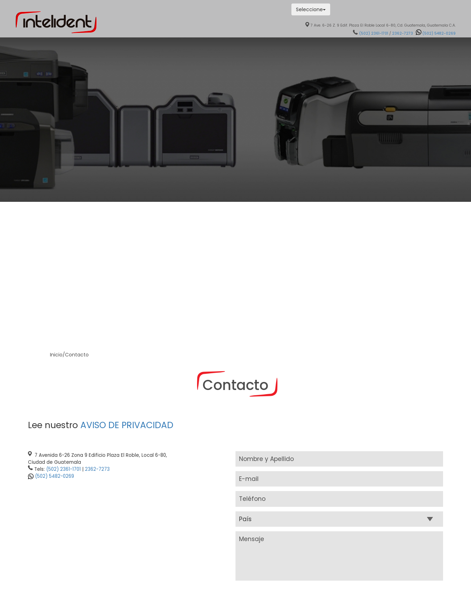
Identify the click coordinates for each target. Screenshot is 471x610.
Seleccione (311, 9)
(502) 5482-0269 (54, 476)
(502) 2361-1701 (373, 33)
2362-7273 (402, 33)
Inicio (56, 354)
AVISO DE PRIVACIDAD (126, 425)
